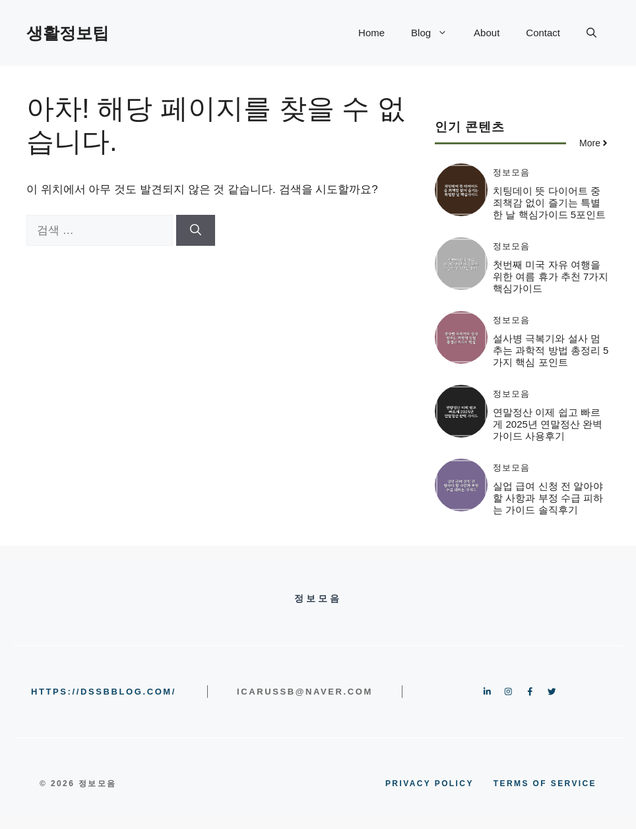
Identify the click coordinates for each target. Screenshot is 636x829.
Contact (543, 32)
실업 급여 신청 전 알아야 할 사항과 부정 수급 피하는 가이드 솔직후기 (548, 497)
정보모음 (511, 172)
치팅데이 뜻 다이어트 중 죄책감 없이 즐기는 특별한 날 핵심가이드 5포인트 (549, 202)
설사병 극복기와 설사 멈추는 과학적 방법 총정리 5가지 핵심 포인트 (550, 350)
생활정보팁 (67, 33)
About (486, 32)
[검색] (195, 230)
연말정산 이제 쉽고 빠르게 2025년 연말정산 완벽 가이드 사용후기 (547, 424)
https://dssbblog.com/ (103, 692)
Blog (436, 33)
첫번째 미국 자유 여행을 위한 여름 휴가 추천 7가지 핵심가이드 (550, 276)
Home (371, 32)
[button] (591, 33)
